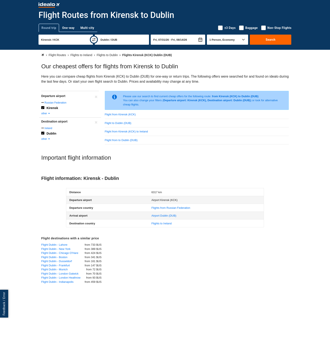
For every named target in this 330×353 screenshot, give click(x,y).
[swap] (94, 40)
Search (270, 39)
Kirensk (52, 108)
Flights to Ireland (161, 223)
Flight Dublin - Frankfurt (55, 265)
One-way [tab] (68, 28)
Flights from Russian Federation (170, 207)
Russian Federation (55, 102)
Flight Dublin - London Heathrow (60, 277)
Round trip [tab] (48, 28)
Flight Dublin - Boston (54, 257)
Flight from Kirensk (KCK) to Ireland (126, 131)
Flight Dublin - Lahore (54, 244)
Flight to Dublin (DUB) (118, 123)
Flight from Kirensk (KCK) (120, 114)
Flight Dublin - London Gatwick (60, 273)
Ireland (48, 128)
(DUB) (163, 215)
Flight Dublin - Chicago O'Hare (59, 253)
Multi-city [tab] (87, 28)
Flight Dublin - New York (56, 249)
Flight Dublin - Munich (54, 269)
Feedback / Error (4, 303)
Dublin (51, 133)
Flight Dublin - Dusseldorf (56, 261)
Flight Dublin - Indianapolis (57, 281)
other (45, 113)
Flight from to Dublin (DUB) (121, 140)
